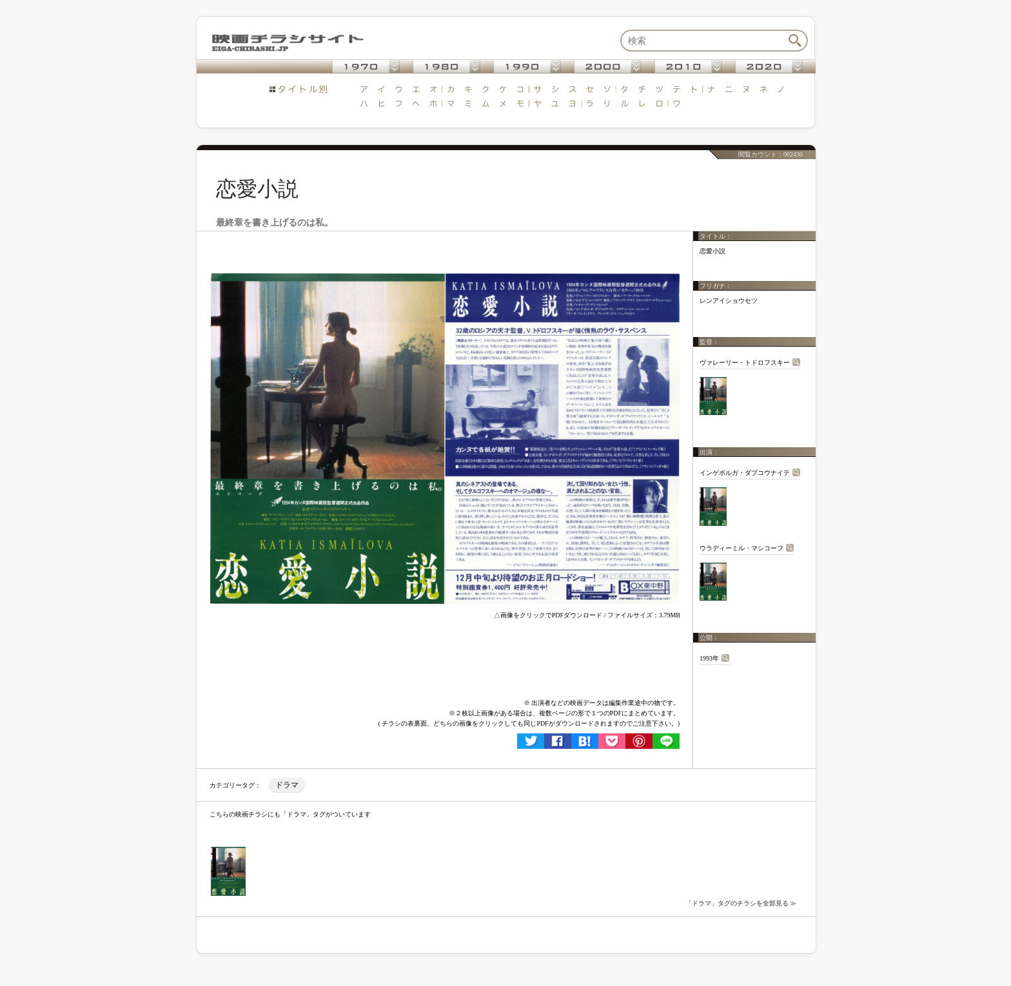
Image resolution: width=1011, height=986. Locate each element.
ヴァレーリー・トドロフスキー (745, 362)
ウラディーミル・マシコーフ (741, 548)
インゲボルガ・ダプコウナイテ (745, 472)
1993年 (709, 658)
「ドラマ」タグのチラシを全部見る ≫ (741, 903)
